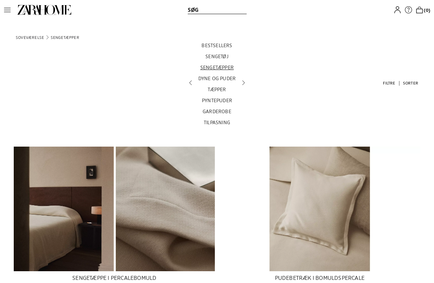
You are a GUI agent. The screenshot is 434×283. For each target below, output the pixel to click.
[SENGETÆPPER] (217, 67)
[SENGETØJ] (217, 56)
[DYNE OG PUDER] (217, 78)
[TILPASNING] (217, 122)
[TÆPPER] (217, 89)
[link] (44, 10)
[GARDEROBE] (217, 111)
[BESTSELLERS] (217, 45)
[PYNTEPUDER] (217, 100)
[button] (9, 10)
